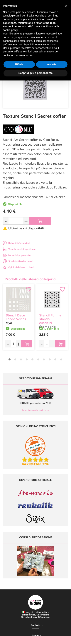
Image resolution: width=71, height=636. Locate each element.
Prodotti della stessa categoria (30, 279)
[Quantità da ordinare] (16, 220)
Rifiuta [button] (19, 64)
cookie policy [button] (10, 30)
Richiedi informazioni (16, 243)
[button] (66, 6)
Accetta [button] (52, 64)
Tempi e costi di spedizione (19, 249)
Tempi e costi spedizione (35, 410)
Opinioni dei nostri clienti (18, 267)
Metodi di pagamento (17, 255)
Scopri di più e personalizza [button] (35, 73)
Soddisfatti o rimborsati (18, 261)
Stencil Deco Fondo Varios (16, 317)
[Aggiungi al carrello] (40, 221)
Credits (54, 631)
